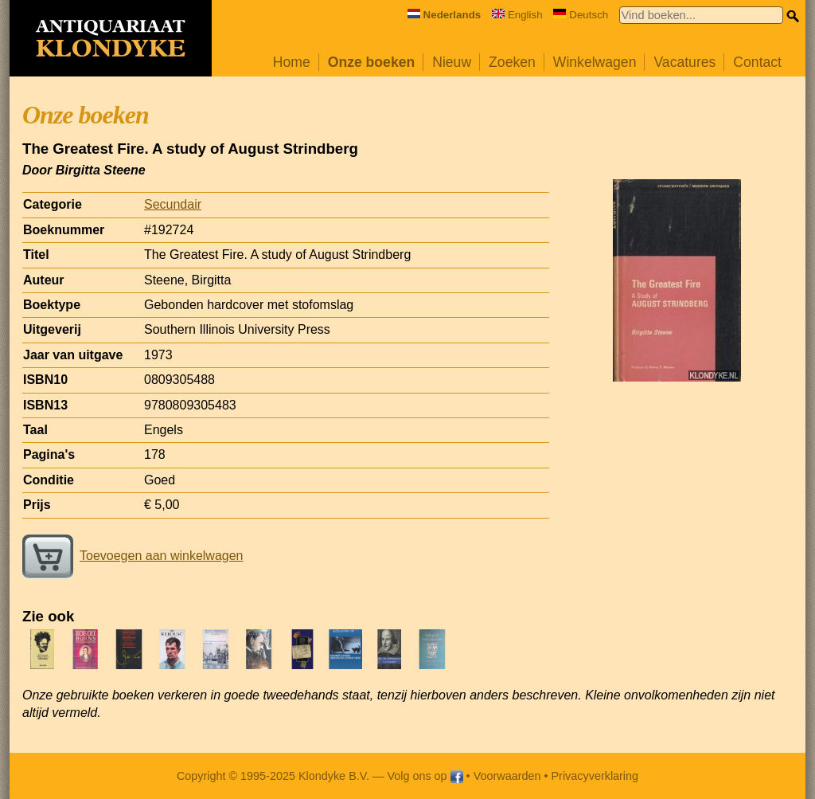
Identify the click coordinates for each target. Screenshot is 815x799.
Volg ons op (424, 776)
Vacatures (684, 62)
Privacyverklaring (595, 776)
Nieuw (451, 62)
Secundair (172, 204)
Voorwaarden (507, 776)
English (517, 15)
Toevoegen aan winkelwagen (132, 555)
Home (291, 62)
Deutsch (580, 15)
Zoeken (512, 62)
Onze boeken (371, 62)
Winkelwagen (595, 62)
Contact (757, 62)
